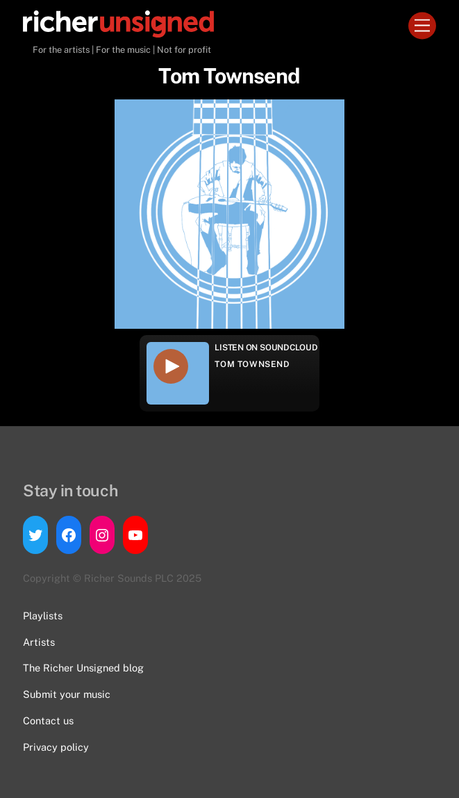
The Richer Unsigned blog (83, 668)
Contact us (48, 720)
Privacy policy (56, 747)
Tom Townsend (252, 364)
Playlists (42, 615)
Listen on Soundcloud (266, 347)
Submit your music (66, 694)
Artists (39, 642)
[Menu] (422, 26)
